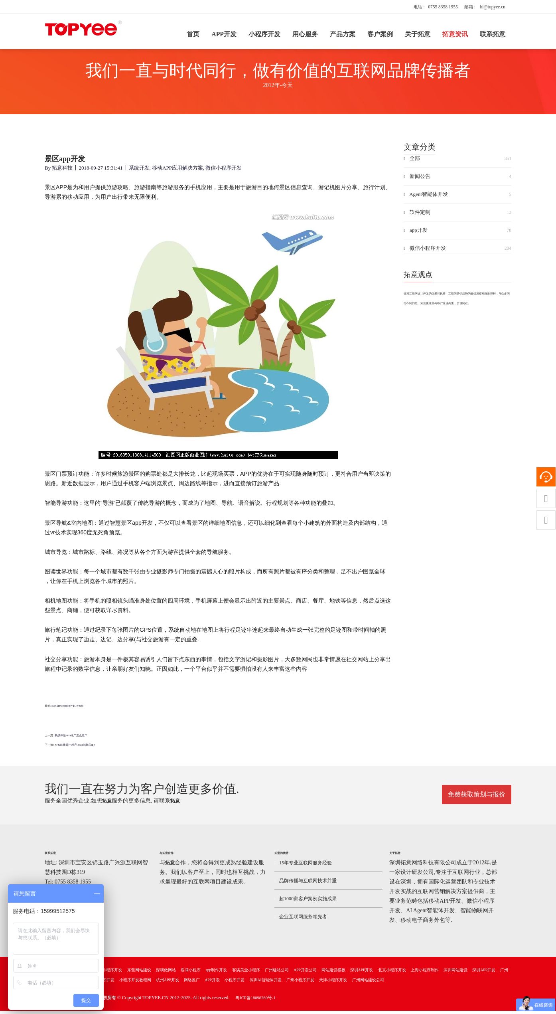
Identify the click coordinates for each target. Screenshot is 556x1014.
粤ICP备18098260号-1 (255, 1001)
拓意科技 (62, 174)
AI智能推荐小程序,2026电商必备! (75, 750)
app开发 (457, 236)
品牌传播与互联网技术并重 (305, 884)
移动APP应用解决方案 (177, 174)
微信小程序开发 (223, 174)
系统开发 (139, 174)
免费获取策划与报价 (476, 797)
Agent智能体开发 (457, 200)
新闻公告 (457, 182)
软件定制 (457, 218)
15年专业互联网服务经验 (303, 866)
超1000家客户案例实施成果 (305, 902)
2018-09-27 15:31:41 (100, 174)
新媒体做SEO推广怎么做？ (71, 741)
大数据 (79, 712)
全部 (457, 164)
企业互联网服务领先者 (300, 920)
